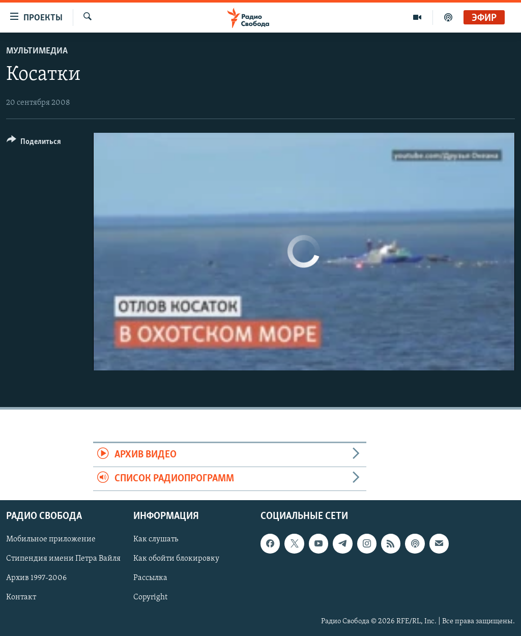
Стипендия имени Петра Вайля (63, 559)
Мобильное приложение (51, 540)
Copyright (150, 598)
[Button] (34, 143)
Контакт (21, 598)
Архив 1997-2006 (36, 578)
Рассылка (150, 578)
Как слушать (155, 540)
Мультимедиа (37, 51)
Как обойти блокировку (176, 559)
